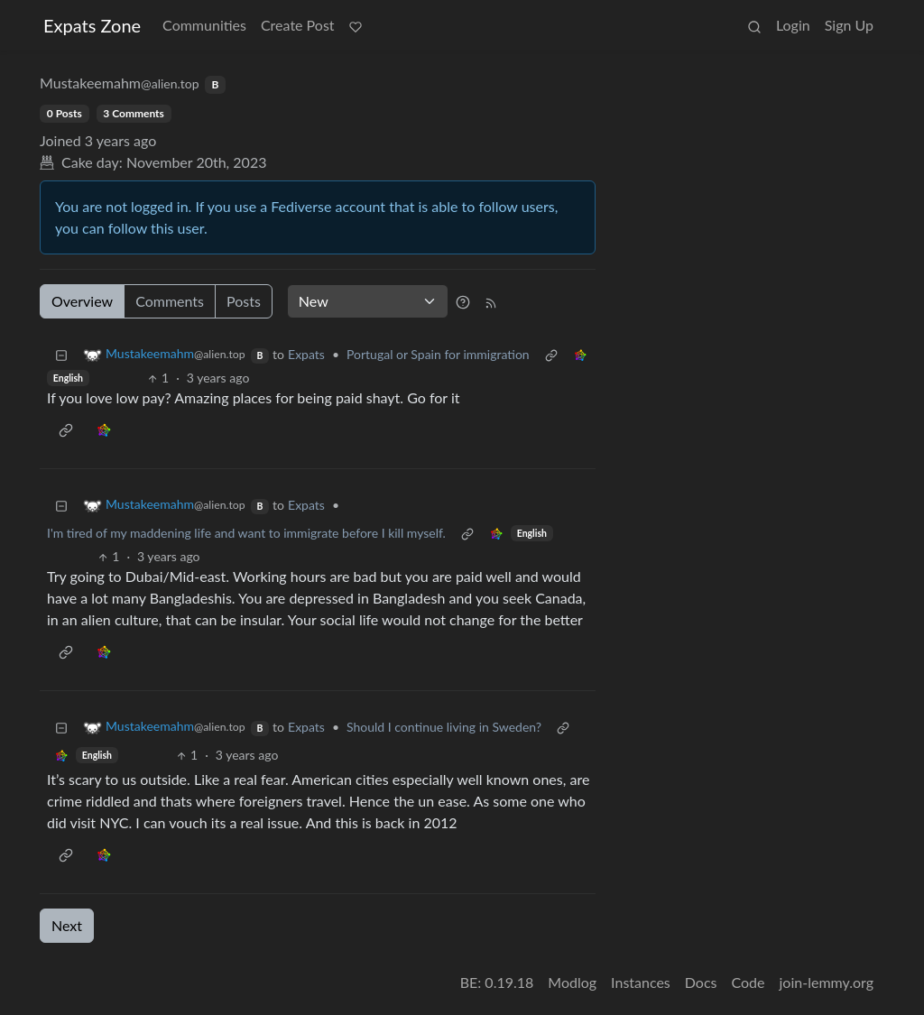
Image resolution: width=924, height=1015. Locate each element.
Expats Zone (92, 25)
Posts (243, 300)
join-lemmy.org (826, 982)
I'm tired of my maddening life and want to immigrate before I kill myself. (246, 532)
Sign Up (849, 24)
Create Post (298, 24)
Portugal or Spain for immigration (438, 354)
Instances (640, 982)
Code (748, 982)
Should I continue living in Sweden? (443, 726)
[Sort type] (367, 301)
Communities (204, 24)
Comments (169, 300)
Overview (82, 300)
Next (66, 925)
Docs (701, 982)
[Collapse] (61, 354)
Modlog (572, 982)
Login (793, 24)
